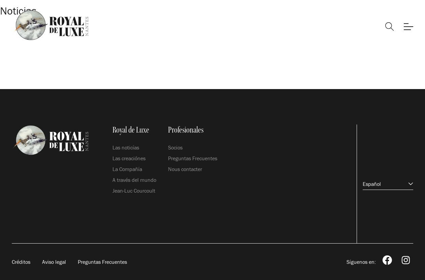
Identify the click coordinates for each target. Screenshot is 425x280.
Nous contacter (185, 169)
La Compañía (127, 169)
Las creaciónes (128, 158)
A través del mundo (134, 179)
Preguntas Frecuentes (192, 158)
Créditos (21, 261)
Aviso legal (54, 261)
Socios (175, 147)
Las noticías (125, 147)
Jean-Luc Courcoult (133, 190)
